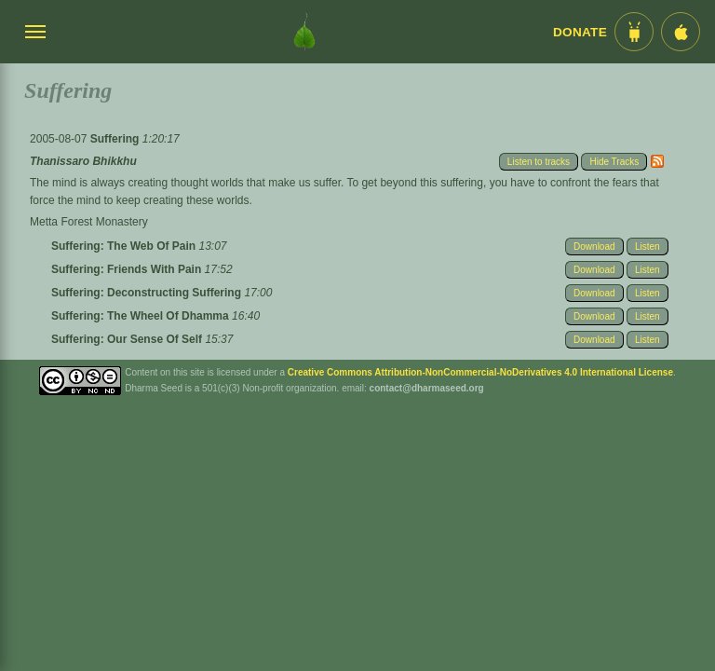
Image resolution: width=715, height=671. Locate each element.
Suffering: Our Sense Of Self (128, 339)
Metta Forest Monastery (89, 221)
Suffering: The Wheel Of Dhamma (141, 315)
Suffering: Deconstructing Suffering (147, 292)
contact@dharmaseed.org (427, 388)
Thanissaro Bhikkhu (83, 161)
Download (593, 246)
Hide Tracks (614, 162)
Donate (580, 32)
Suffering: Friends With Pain (128, 269)
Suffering (116, 138)
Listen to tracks (538, 162)
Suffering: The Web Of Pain (124, 246)
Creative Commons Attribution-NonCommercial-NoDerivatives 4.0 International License (480, 372)
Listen (647, 246)
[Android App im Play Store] (634, 31)
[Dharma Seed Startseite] (304, 31)
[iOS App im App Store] (680, 31)
